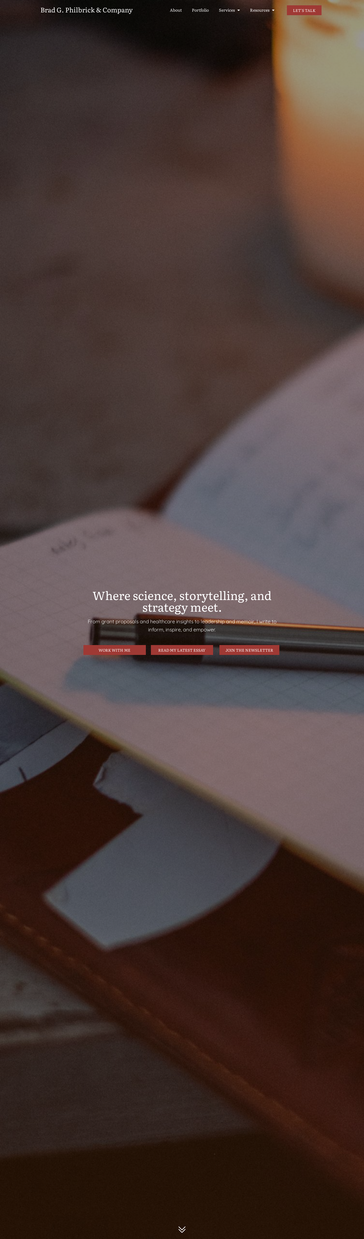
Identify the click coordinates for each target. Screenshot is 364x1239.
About (176, 10)
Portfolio (200, 10)
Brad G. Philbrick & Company (86, 9)
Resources (262, 10)
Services (229, 10)
